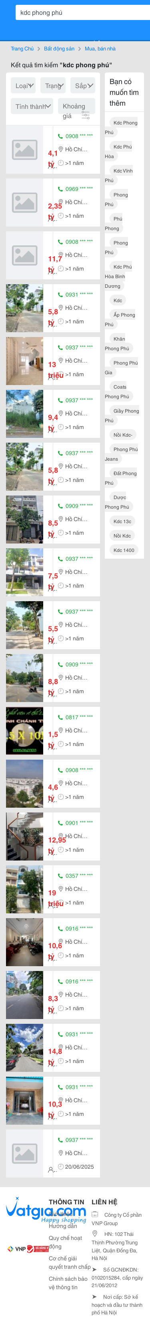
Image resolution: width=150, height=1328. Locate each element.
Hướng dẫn (63, 1226)
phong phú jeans (121, 453)
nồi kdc (122, 535)
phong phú (116, 199)
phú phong (113, 223)
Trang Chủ (22, 48)
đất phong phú (121, 477)
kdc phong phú (121, 127)
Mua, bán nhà (100, 48)
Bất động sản (59, 48)
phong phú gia (121, 367)
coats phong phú (117, 391)
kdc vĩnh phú (119, 175)
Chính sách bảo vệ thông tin (68, 1282)
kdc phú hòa (118, 151)
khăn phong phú (117, 343)
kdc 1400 (124, 549)
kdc (118, 300)
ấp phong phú (120, 319)
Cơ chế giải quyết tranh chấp (70, 1262)
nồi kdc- (123, 434)
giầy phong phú (122, 415)
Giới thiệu (61, 1214)
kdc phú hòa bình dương (118, 276)
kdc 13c (122, 521)
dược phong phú (117, 501)
